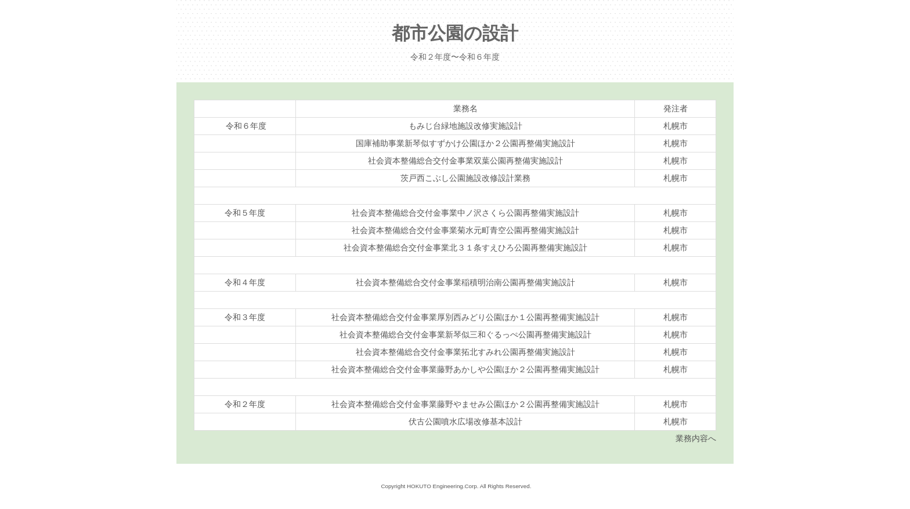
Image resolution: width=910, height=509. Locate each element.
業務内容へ (696, 438)
